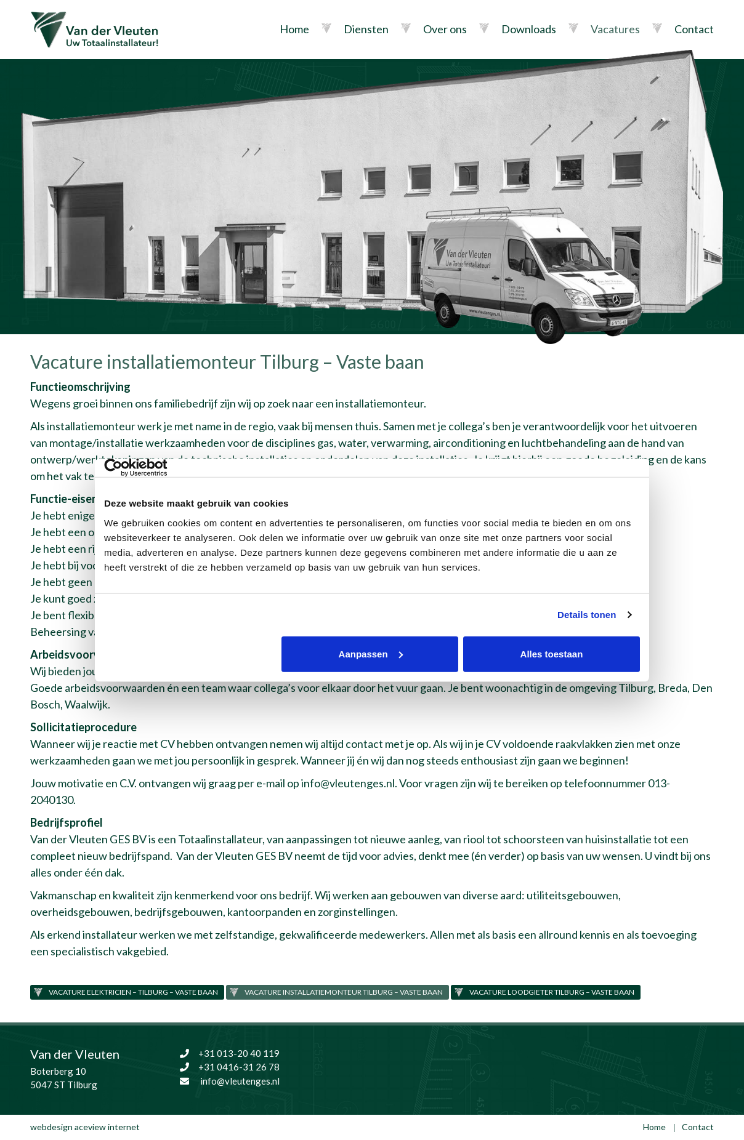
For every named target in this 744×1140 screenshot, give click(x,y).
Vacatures (615, 29)
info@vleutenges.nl (348, 783)
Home (294, 29)
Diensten (366, 29)
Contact (694, 29)
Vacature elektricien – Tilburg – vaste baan (133, 992)
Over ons (445, 29)
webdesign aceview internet (85, 1127)
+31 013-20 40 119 (228, 1053)
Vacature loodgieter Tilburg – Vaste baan (551, 992)
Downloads (528, 29)
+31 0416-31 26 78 (228, 1066)
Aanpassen (371, 653)
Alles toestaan (551, 653)
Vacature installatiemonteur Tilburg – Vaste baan (344, 992)
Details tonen (586, 614)
